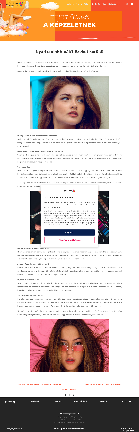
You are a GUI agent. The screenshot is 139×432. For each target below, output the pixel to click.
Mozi (104, 4)
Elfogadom (69, 232)
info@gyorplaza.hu (15, 429)
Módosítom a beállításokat (69, 240)
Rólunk (87, 4)
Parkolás (96, 4)
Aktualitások (81, 401)
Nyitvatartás (113, 4)
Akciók (79, 4)
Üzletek (70, 4)
